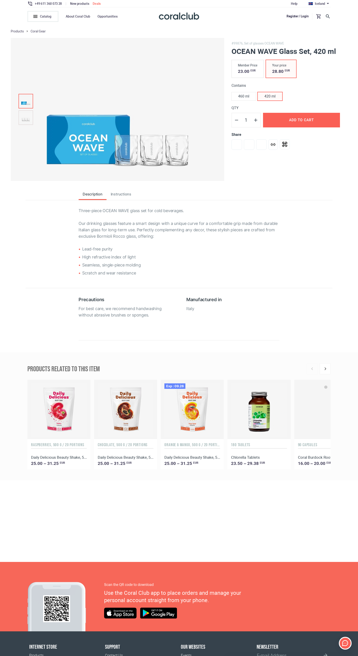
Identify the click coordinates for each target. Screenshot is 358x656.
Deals (97, 3)
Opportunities (107, 16)
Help (294, 3)
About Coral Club (78, 16)
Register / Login (298, 16)
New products (79, 3)
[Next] (325, 368)
